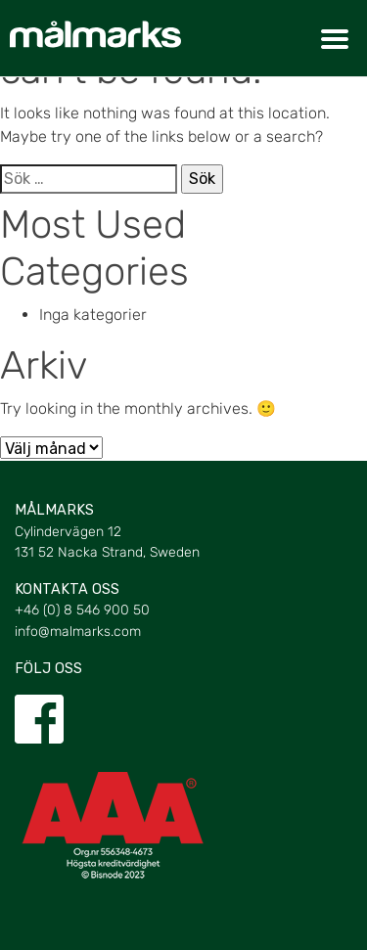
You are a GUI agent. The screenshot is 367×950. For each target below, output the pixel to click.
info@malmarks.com (78, 631)
